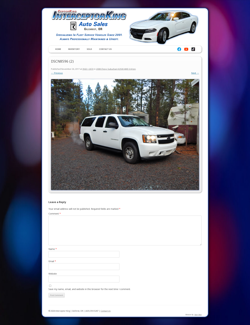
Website (52, 273)
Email (52, 261)
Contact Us (105, 49)
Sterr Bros (198, 315)
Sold (89, 49)
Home (58, 49)
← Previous (57, 73)
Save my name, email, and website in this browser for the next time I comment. (89, 289)
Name (52, 248)
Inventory (74, 49)
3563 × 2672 (87, 69)
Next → (195, 73)
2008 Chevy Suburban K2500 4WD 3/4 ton (116, 69)
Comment (54, 213)
